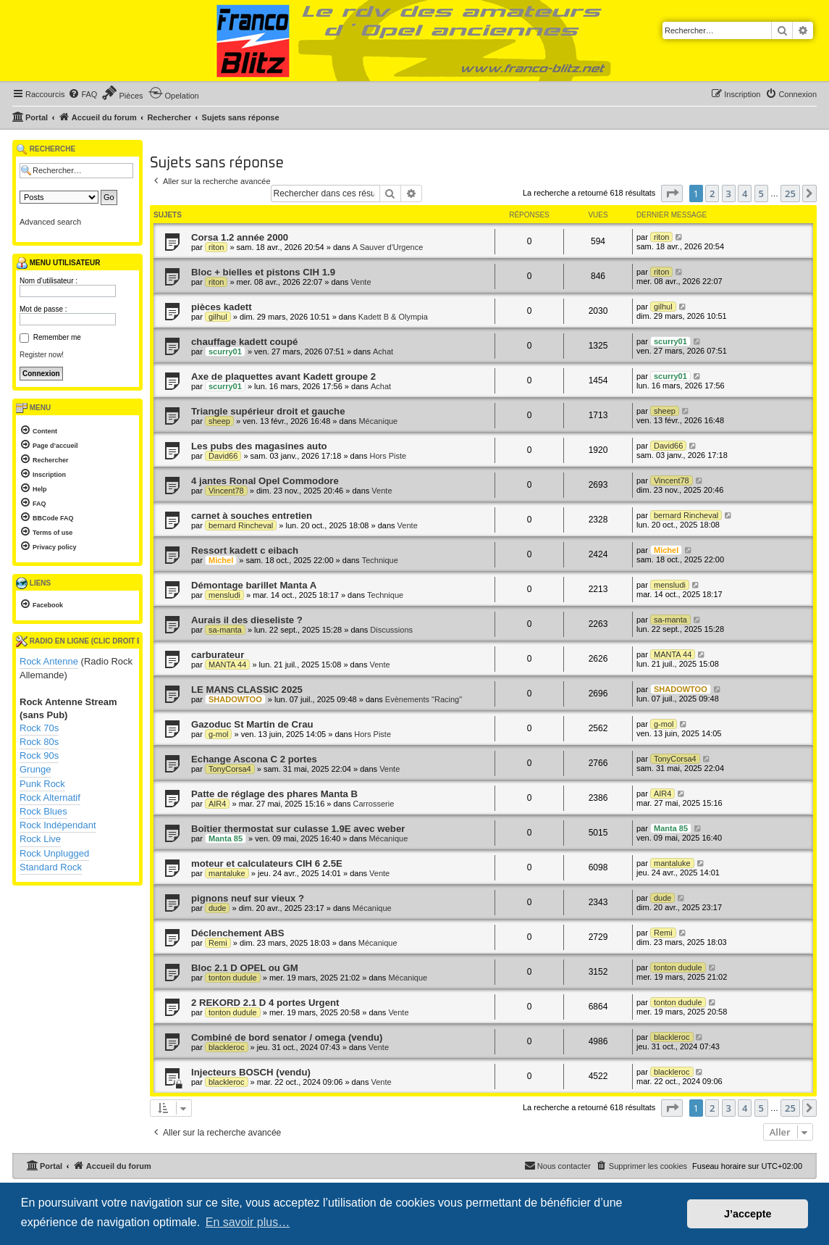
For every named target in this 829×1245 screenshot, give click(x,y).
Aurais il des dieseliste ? (247, 620)
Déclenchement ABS (238, 933)
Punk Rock (42, 783)
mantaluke (227, 873)
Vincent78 (226, 490)
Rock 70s (39, 728)
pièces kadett (221, 306)
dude (217, 908)
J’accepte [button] (748, 1214)
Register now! (42, 355)
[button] (672, 193)
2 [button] (712, 193)
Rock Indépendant (58, 825)
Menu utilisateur (58, 263)
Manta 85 (226, 838)
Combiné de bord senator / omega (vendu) (287, 1037)
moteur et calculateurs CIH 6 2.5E (266, 863)
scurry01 (225, 351)
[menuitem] (82, 94)
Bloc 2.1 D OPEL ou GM (244, 967)
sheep (219, 421)
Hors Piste (387, 455)
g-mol (219, 734)
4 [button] (744, 193)
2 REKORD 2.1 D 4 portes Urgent (265, 1002)
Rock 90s (39, 755)
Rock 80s (39, 741)
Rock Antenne (49, 661)
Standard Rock (51, 867)
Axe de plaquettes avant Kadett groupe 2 (283, 376)
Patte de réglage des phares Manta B (274, 793)
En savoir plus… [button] (248, 1222)
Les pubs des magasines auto (259, 446)
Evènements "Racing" (423, 699)
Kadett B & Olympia (393, 316)
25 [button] (790, 193)
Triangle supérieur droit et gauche (268, 411)
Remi (218, 942)
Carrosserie (373, 803)
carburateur (217, 654)
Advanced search (50, 221)
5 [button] (761, 193)
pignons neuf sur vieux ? (247, 898)
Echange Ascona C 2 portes (254, 759)
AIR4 (217, 803)
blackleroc (227, 1047)
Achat (383, 351)
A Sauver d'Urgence (388, 247)
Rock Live (40, 838)
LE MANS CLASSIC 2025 (247, 689)
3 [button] (728, 193)
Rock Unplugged (54, 853)
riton (216, 247)
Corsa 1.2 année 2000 (239, 237)
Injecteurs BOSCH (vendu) (251, 1072)
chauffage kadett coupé (244, 341)
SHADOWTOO (235, 699)
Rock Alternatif (50, 797)
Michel (221, 560)
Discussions (391, 629)
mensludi (224, 595)
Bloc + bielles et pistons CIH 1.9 (263, 272)
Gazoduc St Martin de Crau (252, 724)
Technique (380, 560)
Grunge (35, 769)
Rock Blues (43, 811)
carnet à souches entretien (251, 515)
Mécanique (377, 421)
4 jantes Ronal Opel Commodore (265, 480)
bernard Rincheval (241, 525)
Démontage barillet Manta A (253, 585)
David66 (223, 455)
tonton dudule (233, 977)
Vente (360, 282)
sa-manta (225, 629)
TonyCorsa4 (230, 769)
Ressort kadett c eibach (244, 550)
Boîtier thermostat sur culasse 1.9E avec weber (298, 828)
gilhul (218, 316)
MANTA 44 (227, 664)
